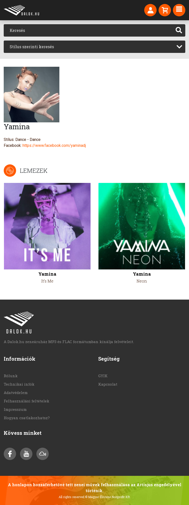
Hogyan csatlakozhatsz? (27, 417)
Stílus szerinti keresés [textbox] (32, 46)
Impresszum (15, 409)
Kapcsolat (107, 384)
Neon (142, 281)
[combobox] (94, 47)
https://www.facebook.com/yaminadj (54, 145)
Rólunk (11, 375)
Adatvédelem (16, 392)
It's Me (47, 281)
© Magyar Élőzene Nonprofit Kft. (108, 497)
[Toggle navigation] (179, 10)
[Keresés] (88, 30)
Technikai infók (19, 384)
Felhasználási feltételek (26, 400)
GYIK (103, 375)
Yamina (47, 274)
